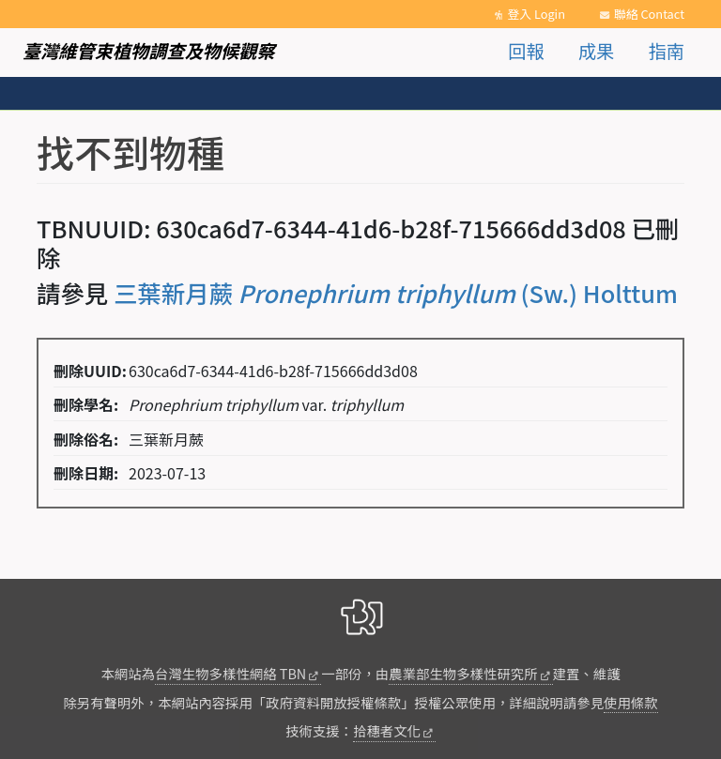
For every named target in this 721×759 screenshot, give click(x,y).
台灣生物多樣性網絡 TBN (230, 673)
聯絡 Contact (649, 14)
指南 (666, 51)
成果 (596, 51)
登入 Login (536, 14)
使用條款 (631, 702)
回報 (526, 51)
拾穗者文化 (387, 730)
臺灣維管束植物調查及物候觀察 (149, 51)
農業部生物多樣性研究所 (463, 673)
